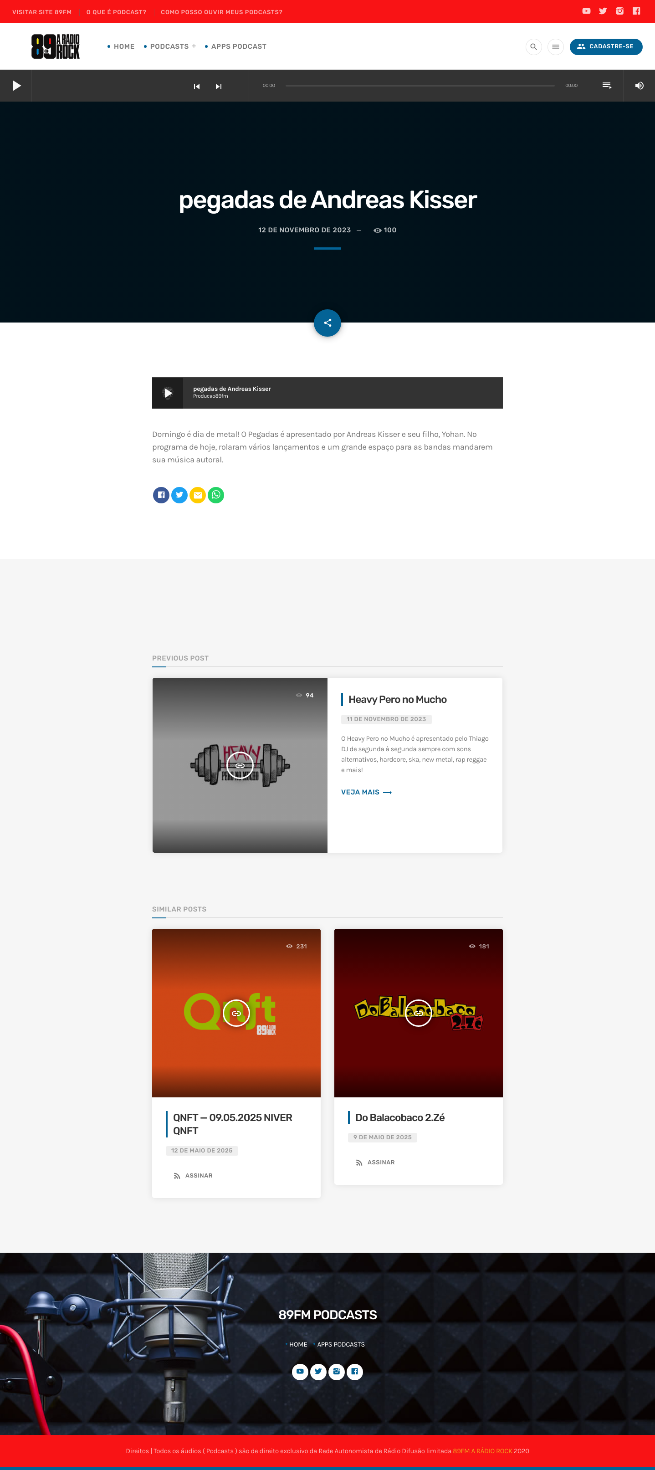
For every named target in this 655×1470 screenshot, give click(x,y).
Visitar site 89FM (42, 12)
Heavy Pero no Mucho (397, 699)
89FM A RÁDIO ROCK (482, 1451)
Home (124, 46)
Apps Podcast (239, 46)
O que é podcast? (117, 12)
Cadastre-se (605, 47)
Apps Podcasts (341, 1344)
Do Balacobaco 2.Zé (400, 1117)
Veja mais (367, 792)
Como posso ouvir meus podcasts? (221, 12)
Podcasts (169, 46)
